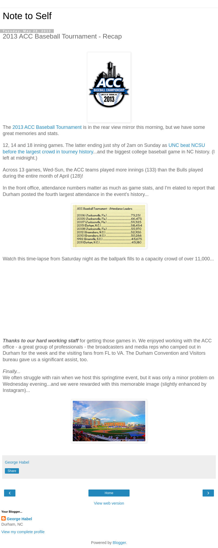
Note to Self (27, 16)
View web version (109, 503)
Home (109, 493)
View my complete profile (23, 532)
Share (12, 471)
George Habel (19, 519)
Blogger (119, 542)
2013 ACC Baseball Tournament (47, 127)
